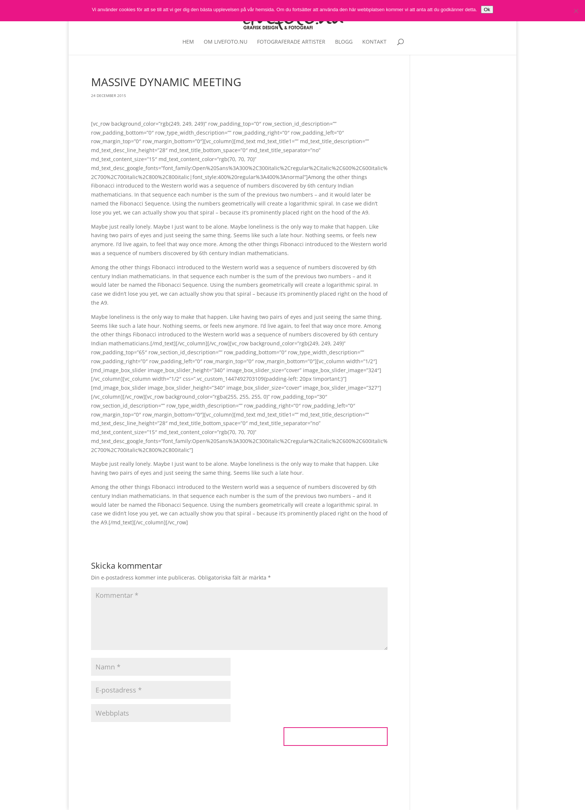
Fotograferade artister (291, 42)
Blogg (344, 42)
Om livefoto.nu (225, 42)
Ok (487, 9)
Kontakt (374, 42)
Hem (188, 42)
